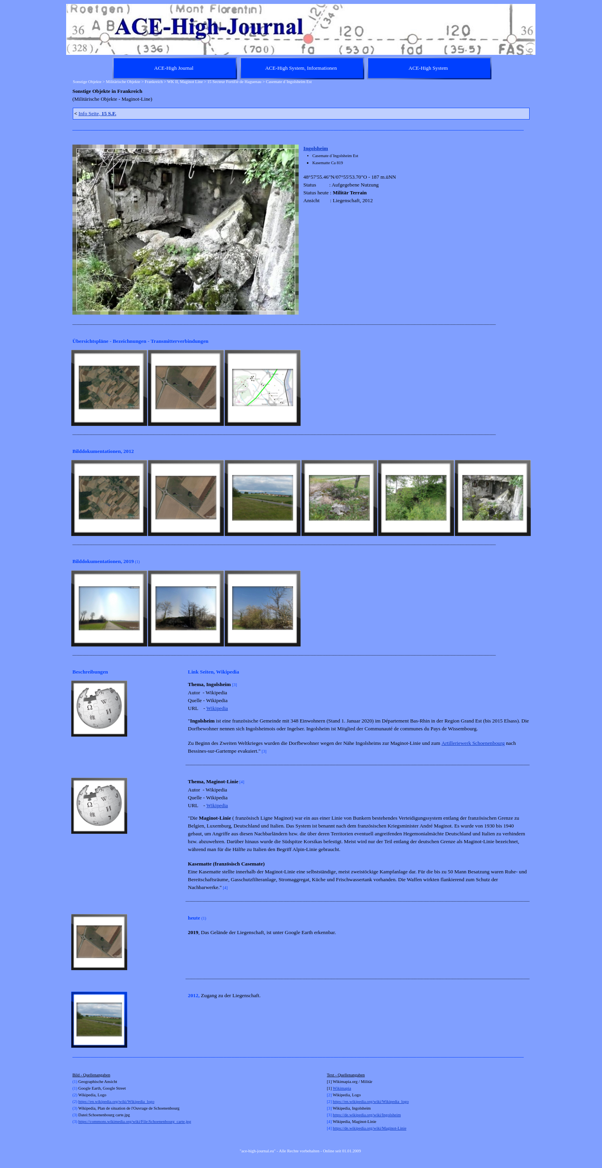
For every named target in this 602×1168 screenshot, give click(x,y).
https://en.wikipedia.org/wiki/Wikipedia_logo (116, 1101)
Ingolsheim (315, 148)
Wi (335, 1088)
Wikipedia (217, 708)
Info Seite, (97, 113)
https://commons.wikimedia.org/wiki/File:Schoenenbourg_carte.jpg (134, 1121)
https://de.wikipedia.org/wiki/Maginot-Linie (369, 1128)
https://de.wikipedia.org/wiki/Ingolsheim (367, 1115)
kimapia (344, 1088)
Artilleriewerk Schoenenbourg (473, 743)
